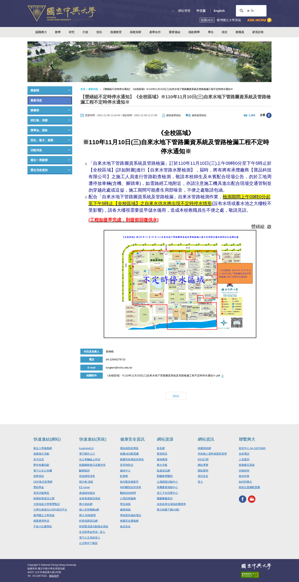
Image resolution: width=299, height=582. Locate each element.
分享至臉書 (269, 115)
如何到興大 (245, 481)
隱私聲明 (203, 470)
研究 (71, 32)
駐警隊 (124, 476)
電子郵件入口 (87, 453)
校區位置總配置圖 (249, 487)
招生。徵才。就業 (42, 140)
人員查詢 (244, 459)
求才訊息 (38, 459)
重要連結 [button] (174, 32)
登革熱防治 (126, 464)
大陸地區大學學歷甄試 (46, 504)
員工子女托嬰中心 (167, 492)
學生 (211, 32)
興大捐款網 (85, 504)
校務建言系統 (247, 464)
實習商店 (162, 453)
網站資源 (165, 439)
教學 (58, 32)
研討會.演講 (86, 481)
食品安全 (125, 526)
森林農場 (162, 459)
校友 (224, 32)
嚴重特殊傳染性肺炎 (132, 459)
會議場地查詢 (87, 492)
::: (173, 10)
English (219, 10)
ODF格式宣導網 (42, 481)
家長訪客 (258, 32)
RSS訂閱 (203, 459)
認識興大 (41, 32)
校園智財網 (204, 448)
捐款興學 (194, 32)
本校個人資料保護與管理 (212, 453)
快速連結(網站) (47, 439)
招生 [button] (99, 32)
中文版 (201, 10)
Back (176, 395)
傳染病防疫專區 (129, 448)
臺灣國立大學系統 (44, 515)
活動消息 (36, 150)
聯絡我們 (54, 575)
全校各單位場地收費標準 (171, 504)
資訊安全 (203, 476)
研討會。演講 (39, 120)
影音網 (161, 448)
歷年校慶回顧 (41, 464)
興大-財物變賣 (87, 515)
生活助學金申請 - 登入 (92, 531)
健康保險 (125, 509)
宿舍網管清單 (87, 476)
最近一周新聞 (39, 160)
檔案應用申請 (41, 520)
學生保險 (125, 504)
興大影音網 (251, 499)
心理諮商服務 (128, 498)
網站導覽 (184, 10)
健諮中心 (125, 470)
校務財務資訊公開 (44, 498)
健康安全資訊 (132, 439)
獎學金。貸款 (39, 130)
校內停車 (244, 476)
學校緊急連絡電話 (130, 515)
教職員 (240, 32)
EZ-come (84, 487)
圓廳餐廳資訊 (165, 498)
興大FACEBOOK (242, 499)
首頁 (82, 89)
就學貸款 (38, 476)
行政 (85, 32)
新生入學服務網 (42, 448)
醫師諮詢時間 (128, 492)
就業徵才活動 (41, 453)
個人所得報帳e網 (89, 509)
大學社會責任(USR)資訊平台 (50, 509)
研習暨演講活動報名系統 (93, 526)
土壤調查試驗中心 (167, 481)
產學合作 (155, 32)
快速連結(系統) (92, 439)
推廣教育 (116, 32)
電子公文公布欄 (42, 470)
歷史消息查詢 (39, 170)
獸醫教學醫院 (165, 476)
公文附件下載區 (88, 543)
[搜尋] (250, 10)
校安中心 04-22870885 (252, 448)
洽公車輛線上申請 (89, 459)
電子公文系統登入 (89, 537)
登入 (200, 481)
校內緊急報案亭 (129, 481)
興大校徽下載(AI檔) (168, 509)
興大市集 (162, 464)
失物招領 (244, 470)
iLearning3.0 (86, 448)
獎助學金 (38, 487)
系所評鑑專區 (41, 492)
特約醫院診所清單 (130, 487)
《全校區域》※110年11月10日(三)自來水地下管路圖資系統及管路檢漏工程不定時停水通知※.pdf (163, 375)
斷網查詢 (84, 470)
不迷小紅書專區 (42, 526)
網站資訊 (206, 439)
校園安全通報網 (129, 520)
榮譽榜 (35, 110)
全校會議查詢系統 (89, 498)
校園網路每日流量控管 (92, 464)
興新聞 (35, 90)
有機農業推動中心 (167, 487)
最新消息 (36, 100)
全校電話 (244, 453)
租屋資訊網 (163, 470)
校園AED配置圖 (129, 453)
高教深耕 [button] (135, 32)
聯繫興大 (247, 439)
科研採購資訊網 (88, 520)
